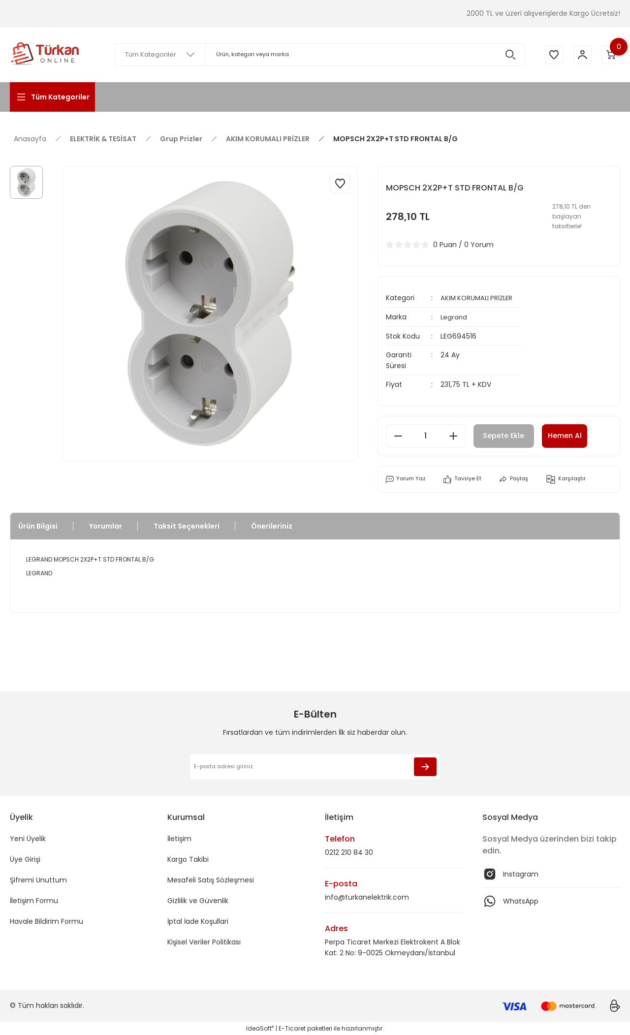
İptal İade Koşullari (197, 920)
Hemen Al (581, 434)
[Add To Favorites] (340, 183)
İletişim (179, 838)
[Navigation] (52, 97)
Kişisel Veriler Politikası (204, 941)
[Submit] (425, 765)
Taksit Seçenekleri (187, 525)
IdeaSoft (260, 1028)
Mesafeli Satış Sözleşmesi (210, 879)
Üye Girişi (25, 858)
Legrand (454, 316)
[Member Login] (581, 54)
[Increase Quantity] (453, 435)
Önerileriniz (271, 525)
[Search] (318, 54)
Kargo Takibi (188, 858)
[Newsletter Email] (315, 766)
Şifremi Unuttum (38, 879)
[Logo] (45, 54)
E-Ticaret (292, 1028)
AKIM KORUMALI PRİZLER (479, 298)
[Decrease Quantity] (398, 435)
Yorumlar (105, 525)
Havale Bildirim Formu (46, 920)
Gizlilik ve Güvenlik (197, 900)
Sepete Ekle (510, 434)
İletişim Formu (34, 900)
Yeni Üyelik (28, 838)
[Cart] (610, 54)
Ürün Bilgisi (38, 525)
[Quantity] (425, 435)
